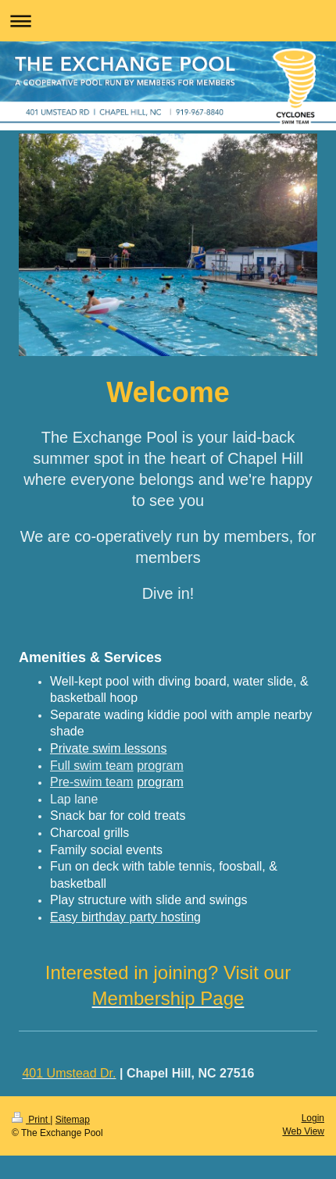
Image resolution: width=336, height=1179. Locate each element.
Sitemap (72, 1119)
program (160, 765)
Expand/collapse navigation (168, 20)
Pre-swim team (92, 782)
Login (313, 1118)
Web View (303, 1131)
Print (31, 1119)
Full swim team (92, 765)
